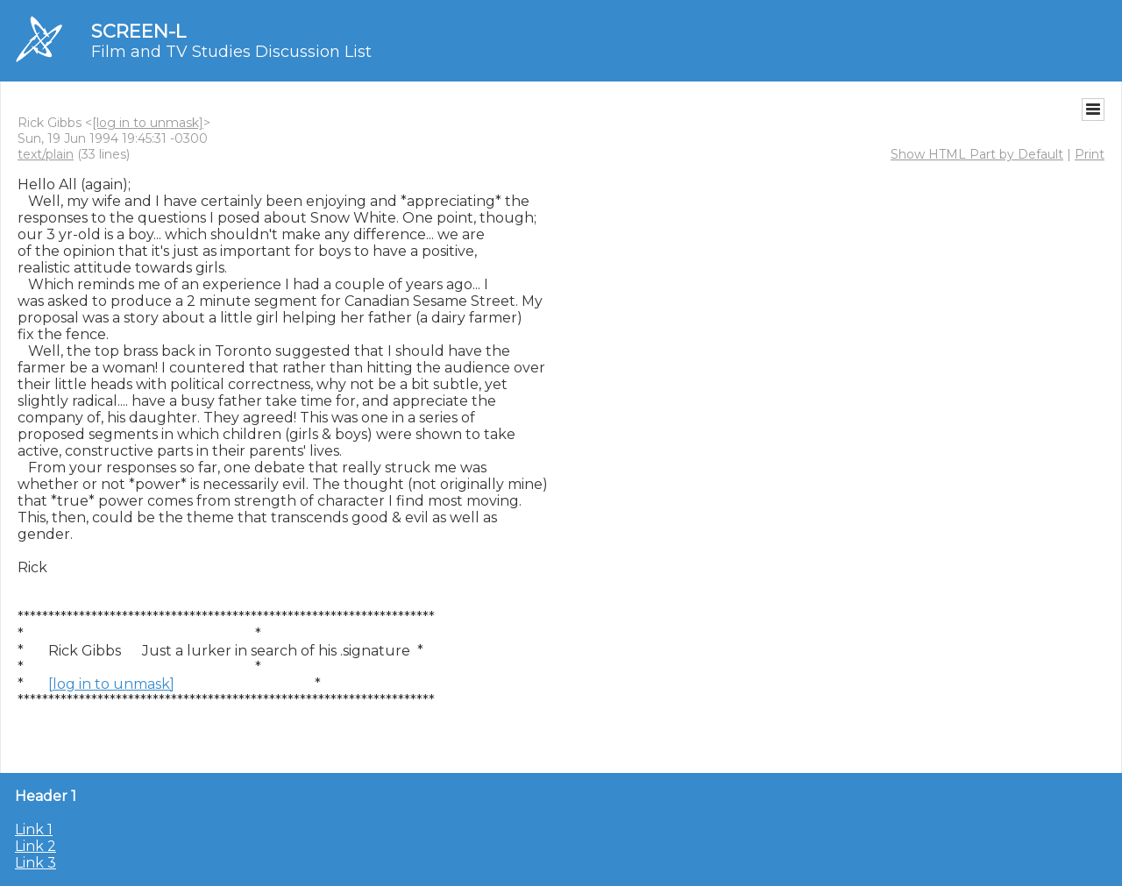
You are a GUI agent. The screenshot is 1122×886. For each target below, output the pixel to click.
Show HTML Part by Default (977, 154)
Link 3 (35, 862)
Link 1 (34, 829)
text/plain (46, 154)
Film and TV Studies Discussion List (231, 51)
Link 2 (35, 846)
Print (1089, 154)
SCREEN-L (138, 31)
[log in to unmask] (147, 123)
